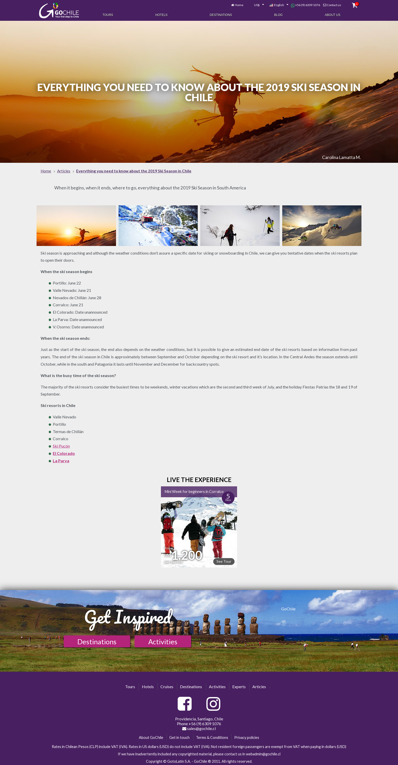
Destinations (221, 14)
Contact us (330, 4)
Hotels (161, 14)
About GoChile (151, 736)
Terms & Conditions (212, 736)
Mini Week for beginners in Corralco (194, 490)
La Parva (61, 459)
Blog (278, 14)
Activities (162, 640)
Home (235, 4)
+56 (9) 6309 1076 (302, 5)
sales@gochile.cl (199, 727)
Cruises (166, 685)
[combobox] (253, 4)
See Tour (224, 560)
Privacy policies (246, 736)
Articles (259, 685)
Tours (108, 14)
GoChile (288, 607)
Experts (239, 685)
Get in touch (179, 736)
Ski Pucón (61, 444)
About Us (332, 14)
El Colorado (64, 451)
